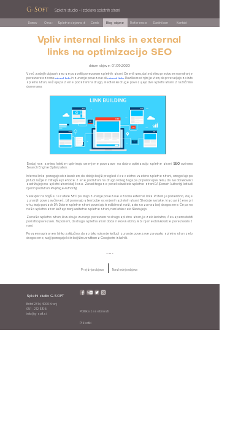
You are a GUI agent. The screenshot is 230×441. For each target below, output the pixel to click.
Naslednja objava (124, 269)
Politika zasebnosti (94, 311)
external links (115, 78)
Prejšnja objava (92, 269)
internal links (63, 78)
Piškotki (85, 323)
